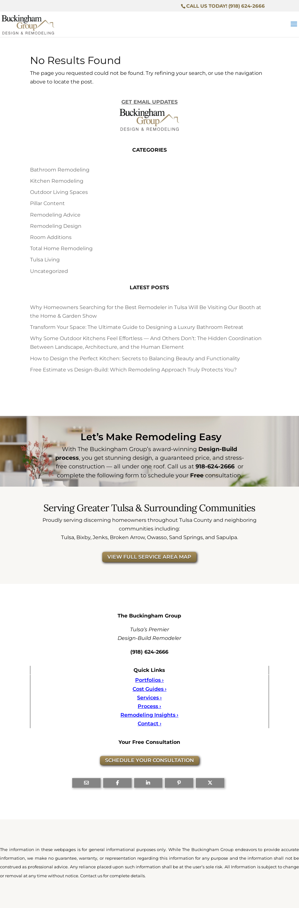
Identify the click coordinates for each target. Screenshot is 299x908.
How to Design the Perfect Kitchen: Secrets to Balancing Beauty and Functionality (135, 358)
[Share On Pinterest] (179, 783)
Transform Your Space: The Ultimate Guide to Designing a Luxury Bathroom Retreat (136, 327)
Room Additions (51, 237)
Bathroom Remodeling (59, 170)
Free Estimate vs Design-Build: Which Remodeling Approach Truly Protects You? (133, 370)
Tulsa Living (45, 260)
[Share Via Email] (86, 783)
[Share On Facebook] (117, 783)
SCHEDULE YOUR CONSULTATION (149, 760)
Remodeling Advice (55, 215)
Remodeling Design (55, 226)
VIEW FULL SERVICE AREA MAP (149, 557)
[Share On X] (210, 783)
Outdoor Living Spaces (59, 192)
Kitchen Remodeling (56, 181)
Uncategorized (49, 271)
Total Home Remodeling (61, 248)
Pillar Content (47, 203)
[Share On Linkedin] (148, 783)
